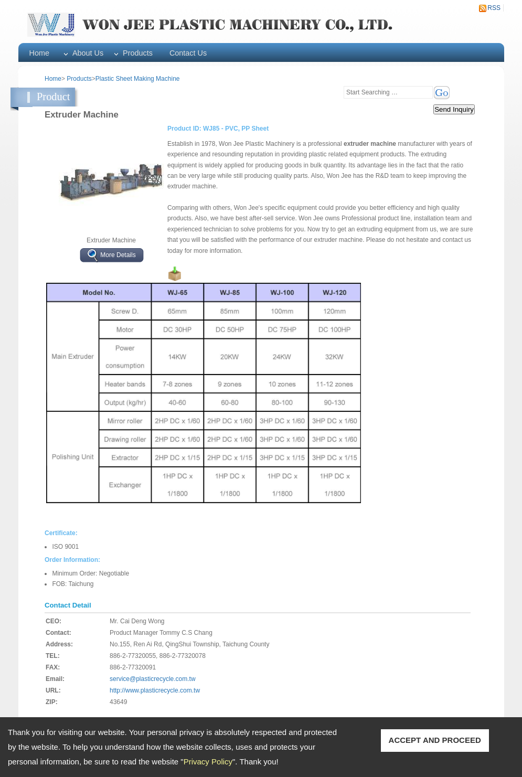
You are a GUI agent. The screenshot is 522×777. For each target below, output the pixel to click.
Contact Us (188, 53)
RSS (493, 8)
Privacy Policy (208, 761)
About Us (87, 53)
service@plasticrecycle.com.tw (153, 679)
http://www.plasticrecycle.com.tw (155, 690)
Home (39, 53)
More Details (117, 255)
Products (138, 53)
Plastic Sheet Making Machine (137, 78)
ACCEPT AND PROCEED (435, 740)
